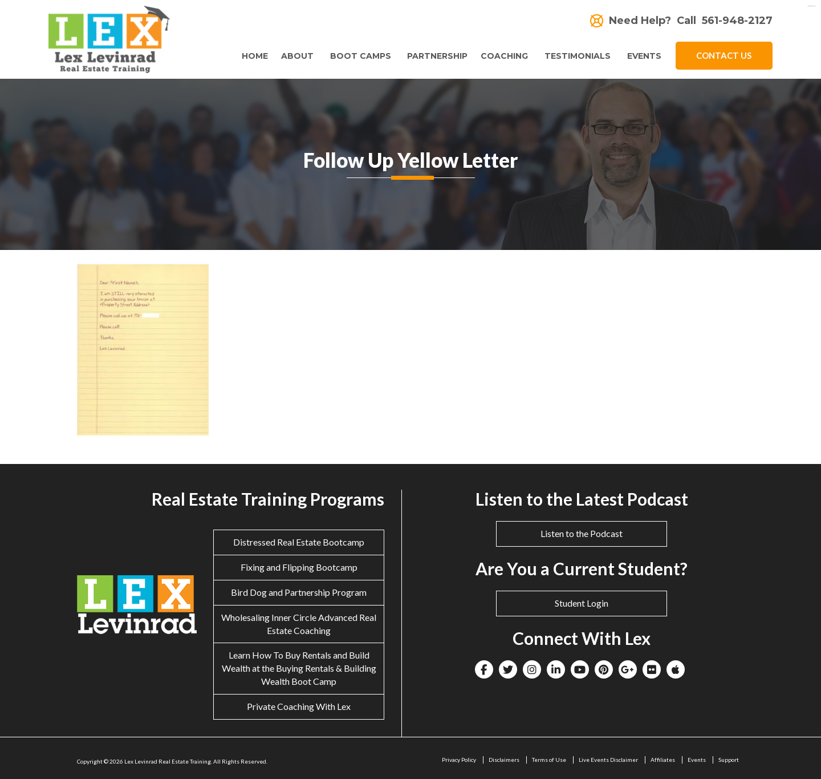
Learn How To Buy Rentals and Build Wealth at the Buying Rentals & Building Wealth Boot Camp (299, 668)
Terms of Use (549, 759)
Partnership (435, 56)
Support (728, 759)
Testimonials (576, 56)
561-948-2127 (737, 21)
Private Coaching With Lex (299, 706)
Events (644, 56)
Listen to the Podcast (581, 533)
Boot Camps (356, 56)
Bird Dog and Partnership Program (299, 592)
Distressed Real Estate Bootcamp (298, 541)
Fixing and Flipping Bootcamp (299, 567)
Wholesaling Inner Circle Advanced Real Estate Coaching (298, 624)
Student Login (581, 603)
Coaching (502, 56)
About (292, 56)
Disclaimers (504, 759)
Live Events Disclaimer (608, 759)
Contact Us (723, 55)
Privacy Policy (459, 759)
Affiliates (663, 759)
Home (250, 56)
